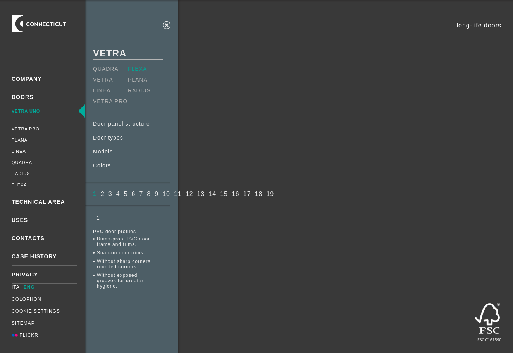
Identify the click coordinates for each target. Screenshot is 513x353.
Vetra (103, 80)
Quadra (22, 162)
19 (270, 194)
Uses (20, 220)
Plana (20, 140)
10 (166, 194)
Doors (22, 97)
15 (224, 194)
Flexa (19, 184)
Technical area (38, 202)
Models (103, 151)
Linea (19, 151)
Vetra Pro (26, 128)
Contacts (28, 238)
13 (201, 194)
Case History (34, 256)
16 (235, 194)
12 (189, 194)
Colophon (26, 299)
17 (247, 194)
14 (212, 194)
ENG (29, 287)
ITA (16, 287)
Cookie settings (36, 311)
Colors (102, 165)
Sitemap (23, 323)
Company (27, 79)
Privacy (25, 274)
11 (178, 194)
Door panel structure (121, 124)
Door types (108, 138)
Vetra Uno (26, 111)
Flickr (25, 335)
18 (259, 194)
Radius (21, 173)
